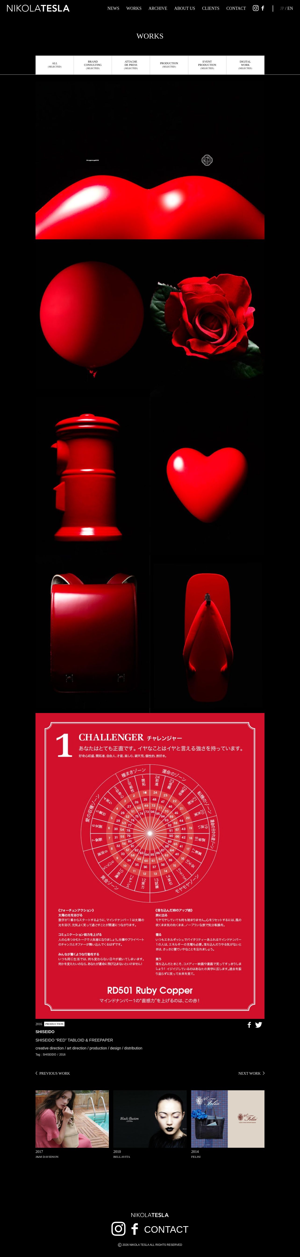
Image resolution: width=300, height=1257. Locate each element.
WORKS (134, 8)
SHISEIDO (49, 1054)
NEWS (113, 8)
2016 (62, 1054)
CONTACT (236, 8)
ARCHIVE (158, 8)
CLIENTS (210, 8)
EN (290, 8)
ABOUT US (184, 8)
